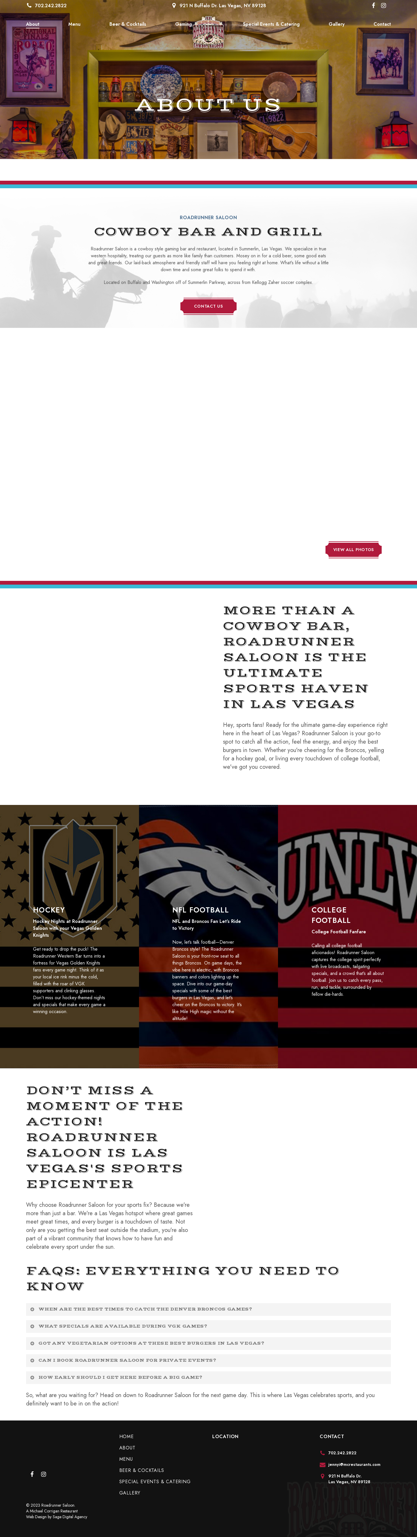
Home (126, 1436)
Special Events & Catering (155, 1481)
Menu (126, 1459)
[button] (208, 306)
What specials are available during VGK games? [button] (118, 1326)
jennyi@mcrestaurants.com (354, 1464)
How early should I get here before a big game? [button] (116, 1377)
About (127, 1447)
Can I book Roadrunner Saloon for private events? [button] (123, 1360)
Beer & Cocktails (141, 1470)
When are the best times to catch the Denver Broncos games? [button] (141, 1309)
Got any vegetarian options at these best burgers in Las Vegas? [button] (147, 1343)
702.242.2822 (51, 5)
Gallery (130, 1493)
